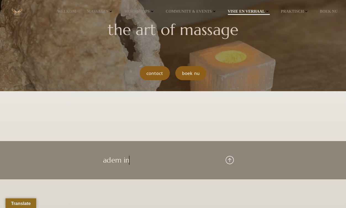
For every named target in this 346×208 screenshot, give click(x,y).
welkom (66, 11)
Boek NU (328, 11)
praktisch (295, 11)
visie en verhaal (249, 11)
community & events (191, 11)
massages (100, 11)
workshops (139, 11)
